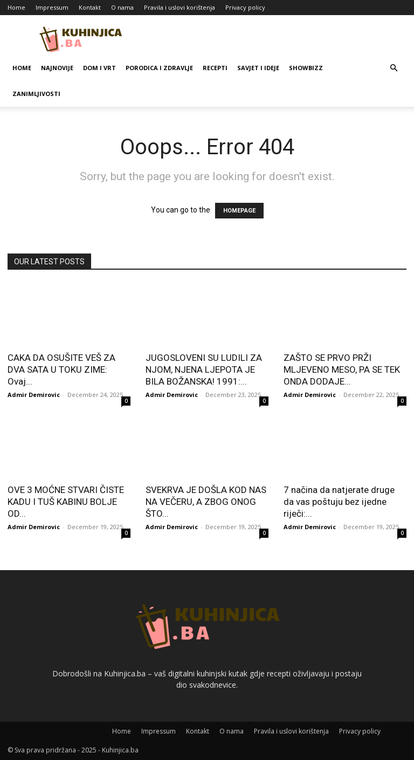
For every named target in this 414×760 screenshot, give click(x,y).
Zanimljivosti (36, 94)
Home (16, 7)
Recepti (215, 68)
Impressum (52, 7)
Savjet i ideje (258, 68)
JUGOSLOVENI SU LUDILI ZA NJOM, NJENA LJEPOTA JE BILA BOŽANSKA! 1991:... (204, 369)
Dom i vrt (99, 68)
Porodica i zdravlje (159, 68)
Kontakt (90, 7)
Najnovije (57, 68)
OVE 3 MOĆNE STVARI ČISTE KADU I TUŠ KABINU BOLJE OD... (66, 501)
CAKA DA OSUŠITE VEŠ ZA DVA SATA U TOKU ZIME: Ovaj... (61, 369)
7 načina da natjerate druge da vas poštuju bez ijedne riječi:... (339, 501)
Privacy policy (245, 7)
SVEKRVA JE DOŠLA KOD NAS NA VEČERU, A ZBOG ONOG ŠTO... (206, 501)
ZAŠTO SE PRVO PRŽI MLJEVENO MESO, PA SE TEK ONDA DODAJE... (342, 369)
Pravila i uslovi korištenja (179, 7)
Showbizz (306, 68)
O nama (122, 7)
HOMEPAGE (239, 210)
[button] (393, 68)
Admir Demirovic (34, 395)
